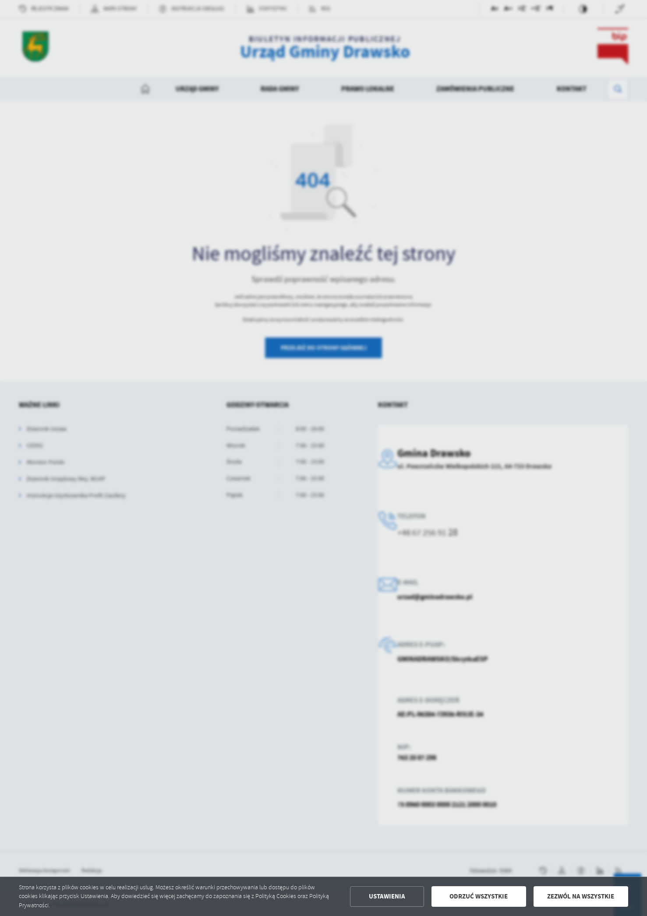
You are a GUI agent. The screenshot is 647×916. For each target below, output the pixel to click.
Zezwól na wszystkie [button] (580, 896)
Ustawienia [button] (387, 896)
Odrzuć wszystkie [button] (478, 896)
